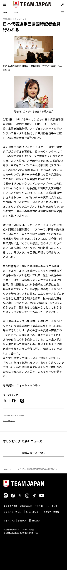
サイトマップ (51, 506)
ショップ (22, 520)
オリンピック (9, 420)
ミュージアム (9, 520)
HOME (6, 469)
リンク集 (39, 506)
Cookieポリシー (33, 511)
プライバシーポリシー (13, 511)
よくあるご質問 (10, 506)
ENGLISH (36, 520)
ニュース (15, 469)
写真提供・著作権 (51, 511)
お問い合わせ (26, 506)
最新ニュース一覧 (32, 453)
